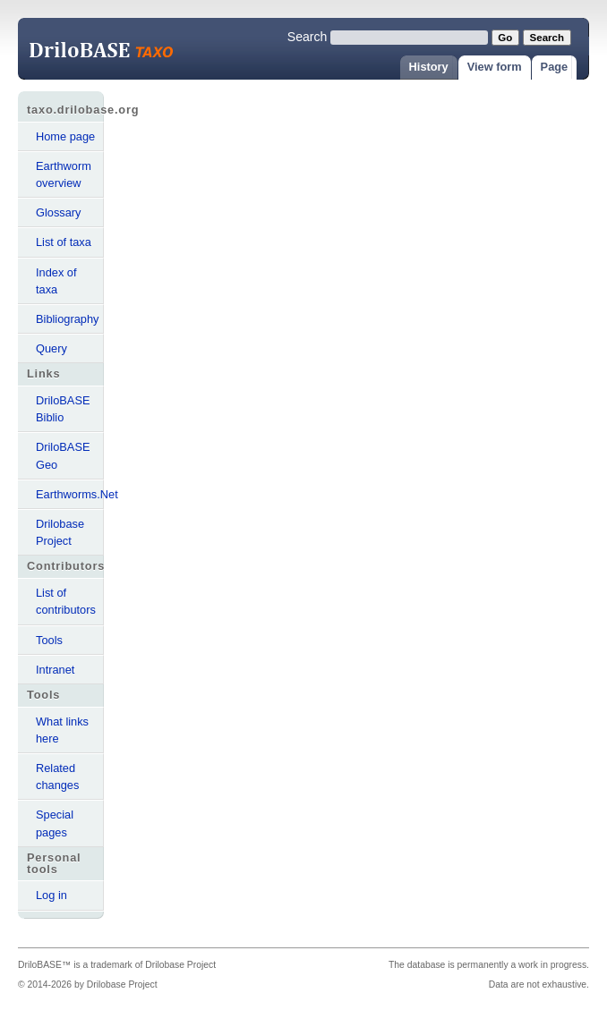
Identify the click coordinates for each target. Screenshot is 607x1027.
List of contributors (66, 601)
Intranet (55, 669)
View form (494, 66)
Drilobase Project (60, 532)
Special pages (54, 823)
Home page (65, 136)
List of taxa (63, 242)
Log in (51, 895)
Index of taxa (56, 281)
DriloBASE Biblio (63, 409)
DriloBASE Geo (63, 455)
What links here (62, 730)
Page (555, 66)
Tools (49, 640)
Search (307, 37)
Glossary (58, 212)
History (429, 66)
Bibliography (67, 319)
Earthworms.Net (70, 494)
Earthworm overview (63, 174)
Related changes (57, 776)
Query (51, 348)
